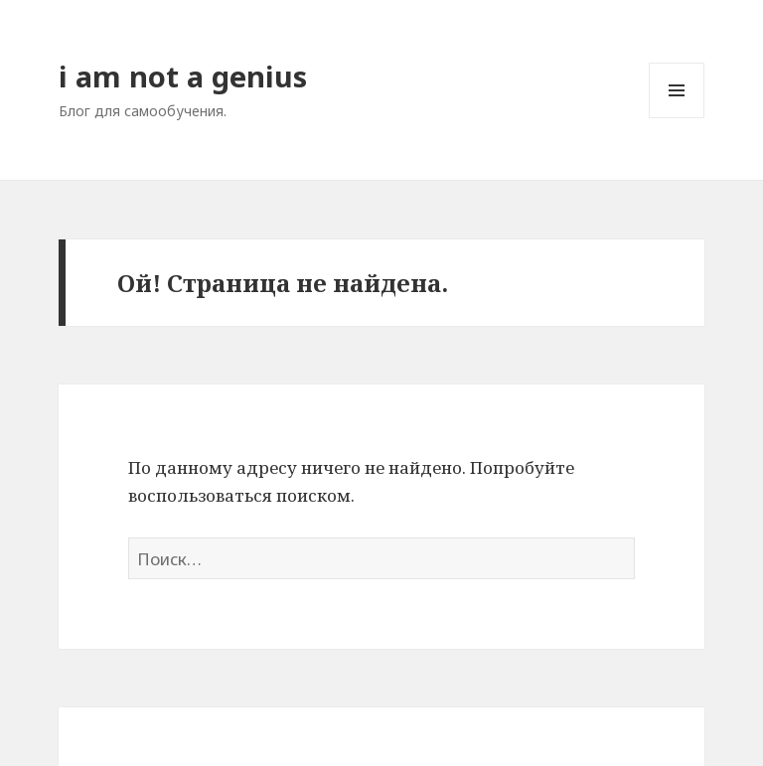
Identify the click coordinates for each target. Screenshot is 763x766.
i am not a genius (183, 76)
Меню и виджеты (677, 117)
